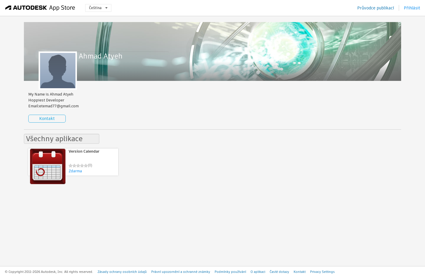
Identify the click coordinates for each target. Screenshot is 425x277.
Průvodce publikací (375, 8)
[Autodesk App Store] (40, 8)
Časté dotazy (279, 271)
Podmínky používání (230, 271)
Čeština (98, 7)
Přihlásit (412, 8)
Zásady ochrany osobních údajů (122, 271)
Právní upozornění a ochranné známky (180, 271)
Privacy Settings (322, 271)
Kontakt (47, 118)
